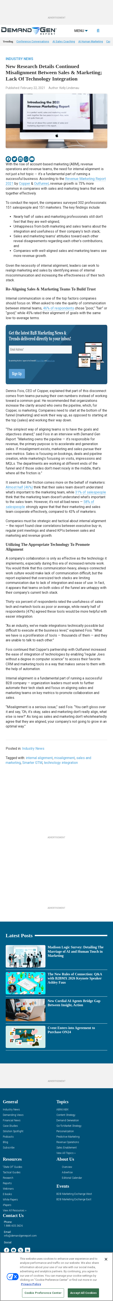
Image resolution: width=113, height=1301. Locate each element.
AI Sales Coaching (63, 41)
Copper (24, 183)
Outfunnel (41, 183)
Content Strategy (65, 1115)
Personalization (65, 1131)
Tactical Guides (12, 1172)
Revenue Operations (67, 1142)
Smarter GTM (32, 763)
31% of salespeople (90, 492)
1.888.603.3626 (13, 1225)
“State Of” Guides (12, 1167)
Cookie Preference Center (43, 1292)
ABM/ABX (62, 1109)
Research (8, 1178)
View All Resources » (14, 1210)
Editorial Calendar (72, 1178)
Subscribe (8, 1147)
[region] (56, 1276)
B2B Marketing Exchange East (73, 1199)
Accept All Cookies (83, 1292)
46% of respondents (58, 308)
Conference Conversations (32, 41)
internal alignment (39, 758)
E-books (7, 1194)
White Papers (10, 1199)
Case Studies (10, 1126)
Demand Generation (67, 1120)
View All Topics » (65, 1153)
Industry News (19, 59)
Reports (7, 1183)
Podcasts (8, 1136)
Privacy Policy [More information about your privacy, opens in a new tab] (31, 1284)
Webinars (8, 1188)
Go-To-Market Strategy (69, 1126)
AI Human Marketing (90, 41)
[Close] (106, 1259)
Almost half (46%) (19, 487)
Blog (5, 1142)
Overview (67, 1167)
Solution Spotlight (13, 1131)
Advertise (67, 1172)
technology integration (61, 763)
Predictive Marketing (68, 1136)
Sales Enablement (66, 1147)
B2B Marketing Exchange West (74, 1194)
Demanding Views (13, 1115)
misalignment (64, 758)
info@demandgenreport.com (20, 1235)
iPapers (7, 1205)
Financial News (12, 1120)
